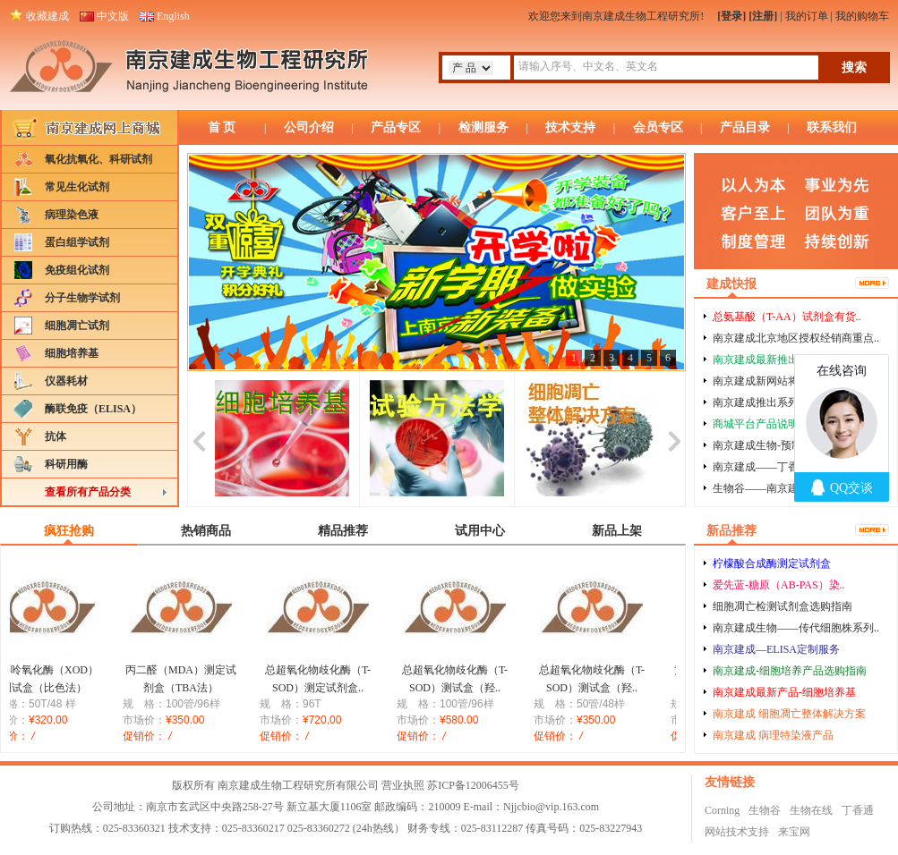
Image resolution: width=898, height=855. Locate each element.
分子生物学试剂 (82, 298)
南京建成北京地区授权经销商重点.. (796, 338)
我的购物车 (862, 16)
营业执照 (402, 785)
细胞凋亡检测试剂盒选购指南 (782, 606)
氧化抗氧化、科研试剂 (98, 159)
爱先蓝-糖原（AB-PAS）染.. (779, 585)
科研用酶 (66, 464)
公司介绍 (309, 127)
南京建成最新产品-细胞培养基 (784, 692)
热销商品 (206, 531)
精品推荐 (343, 531)
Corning (722, 810)
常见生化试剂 (77, 187)
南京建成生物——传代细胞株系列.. (796, 628)
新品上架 (617, 531)
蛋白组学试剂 (77, 242)
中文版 (113, 16)
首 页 (222, 127)
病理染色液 (71, 214)
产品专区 (396, 127)
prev (199, 438)
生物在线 (811, 810)
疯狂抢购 (69, 531)
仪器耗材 (66, 381)
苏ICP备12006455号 (473, 785)
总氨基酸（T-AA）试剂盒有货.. (787, 316)
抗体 (55, 436)
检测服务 (483, 127)
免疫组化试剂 (77, 270)
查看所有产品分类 (88, 492)
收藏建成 (47, 16)
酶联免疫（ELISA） (93, 408)
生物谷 (764, 810)
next (674, 438)
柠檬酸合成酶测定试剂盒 (772, 563)
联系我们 (832, 127)
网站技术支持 (737, 831)
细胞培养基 (71, 353)
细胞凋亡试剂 (77, 325)
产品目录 (745, 127)
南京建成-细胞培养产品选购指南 (790, 671)
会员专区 (658, 127)
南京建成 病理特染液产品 (773, 735)
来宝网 (794, 831)
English (173, 16)
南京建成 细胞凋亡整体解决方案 (789, 713)
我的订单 (806, 16)
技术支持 (570, 127)
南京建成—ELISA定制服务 (776, 649)
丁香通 (858, 810)
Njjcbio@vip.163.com (551, 806)
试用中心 (480, 531)
